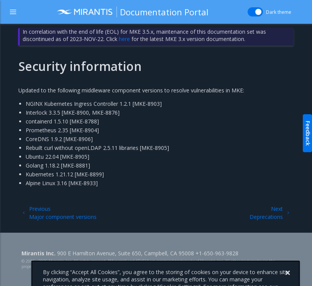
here (124, 39)
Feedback (308, 133)
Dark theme (278, 12)
